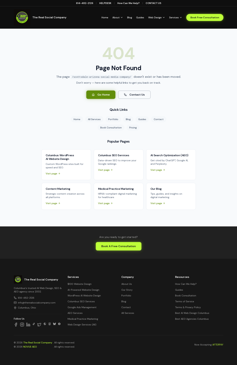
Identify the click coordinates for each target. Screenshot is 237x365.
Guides (140, 17)
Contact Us (134, 94)
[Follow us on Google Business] (59, 324)
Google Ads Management (82, 307)
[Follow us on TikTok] (33, 324)
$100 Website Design (80, 284)
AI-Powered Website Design (83, 289)
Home (105, 17)
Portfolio (113, 119)
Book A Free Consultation (118, 246)
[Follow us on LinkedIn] (28, 324)
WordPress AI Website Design (84, 295)
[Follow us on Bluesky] (54, 324)
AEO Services (75, 313)
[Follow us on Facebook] (16, 324)
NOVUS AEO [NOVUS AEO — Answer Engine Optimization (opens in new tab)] (30, 346)
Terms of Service (184, 301)
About (117, 17)
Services (175, 17)
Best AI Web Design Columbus (192, 313)
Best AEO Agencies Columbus (192, 318)
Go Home (101, 94)
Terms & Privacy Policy (188, 307)
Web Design (156, 17)
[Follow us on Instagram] (22, 324)
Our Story (127, 289)
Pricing (133, 127)
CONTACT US (153, 3)
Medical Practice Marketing (83, 318)
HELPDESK (105, 3)
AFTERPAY (217, 344)
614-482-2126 (84, 3)
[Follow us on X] (39, 324)
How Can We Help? (128, 3)
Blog (129, 17)
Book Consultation (111, 127)
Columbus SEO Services (81, 301)
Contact (159, 119)
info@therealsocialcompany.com (35, 302)
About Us (126, 284)
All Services (94, 119)
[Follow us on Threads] (49, 324)
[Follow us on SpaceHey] (44, 324)
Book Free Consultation (204, 17)
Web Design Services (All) (82, 324)
